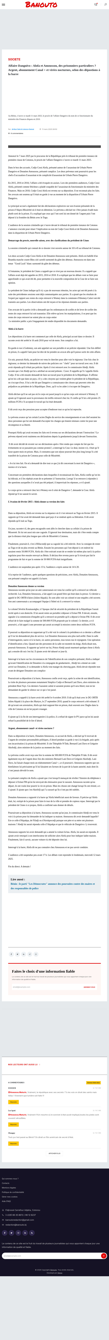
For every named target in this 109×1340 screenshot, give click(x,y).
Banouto (53, 1334)
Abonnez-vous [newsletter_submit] (89, 1051)
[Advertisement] (54, 29)
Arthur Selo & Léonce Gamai (23, 129)
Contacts (5, 1247)
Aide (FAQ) (6, 1265)
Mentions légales (9, 1251)
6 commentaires (15, 133)
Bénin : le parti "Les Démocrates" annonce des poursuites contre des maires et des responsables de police (53, 950)
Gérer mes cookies (9, 1260)
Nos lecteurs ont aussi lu (24, 1128)
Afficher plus (54, 1217)
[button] (95, 4)
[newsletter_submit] (103, 1319)
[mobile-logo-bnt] (48, 4)
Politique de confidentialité (13, 1256)
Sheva (59, 1337)
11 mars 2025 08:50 (48, 129)
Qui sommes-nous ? (10, 1242)
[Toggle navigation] (3, 4)
